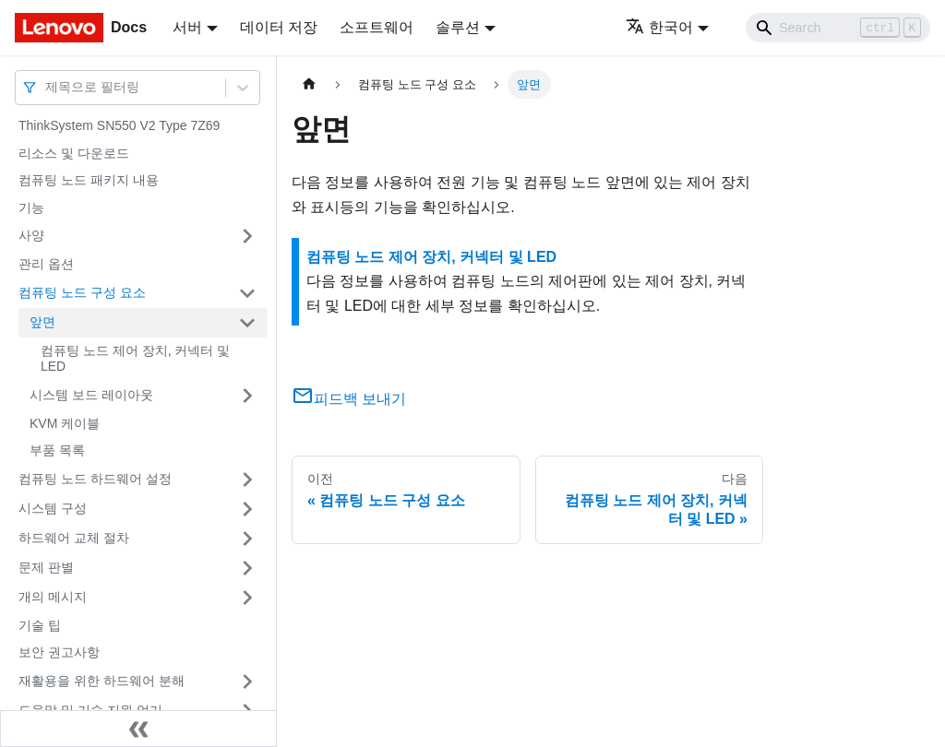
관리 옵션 (46, 263)
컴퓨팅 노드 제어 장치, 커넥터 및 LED (135, 358)
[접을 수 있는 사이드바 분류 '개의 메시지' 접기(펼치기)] (247, 597)
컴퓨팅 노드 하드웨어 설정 (95, 478)
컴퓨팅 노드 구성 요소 (82, 292)
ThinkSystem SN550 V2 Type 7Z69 (119, 125)
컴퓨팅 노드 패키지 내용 (88, 179)
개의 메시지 (52, 596)
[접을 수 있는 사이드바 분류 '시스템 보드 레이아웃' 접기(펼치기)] (247, 395)
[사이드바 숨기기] (138, 728)
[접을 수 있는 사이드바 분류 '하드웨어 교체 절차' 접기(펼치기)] (247, 538)
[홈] (309, 84)
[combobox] (47, 87)
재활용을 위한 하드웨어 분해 (101, 680)
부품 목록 (57, 450)
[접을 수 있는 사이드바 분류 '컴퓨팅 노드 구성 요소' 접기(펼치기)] (247, 293)
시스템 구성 (52, 508)
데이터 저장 (278, 27)
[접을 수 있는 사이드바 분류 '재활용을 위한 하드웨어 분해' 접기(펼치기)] (247, 681)
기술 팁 (39, 625)
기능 (31, 207)
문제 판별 (46, 567)
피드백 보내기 (349, 399)
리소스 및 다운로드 (73, 153)
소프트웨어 (376, 27)
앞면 (42, 321)
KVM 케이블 (65, 423)
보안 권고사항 (59, 652)
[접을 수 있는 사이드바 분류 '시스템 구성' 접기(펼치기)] (247, 509)
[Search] (838, 27)
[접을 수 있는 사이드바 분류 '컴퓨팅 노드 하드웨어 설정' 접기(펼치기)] (247, 479)
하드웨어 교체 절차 (73, 537)
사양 (31, 235)
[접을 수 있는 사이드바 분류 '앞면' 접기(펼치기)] (247, 323)
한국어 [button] (659, 27)
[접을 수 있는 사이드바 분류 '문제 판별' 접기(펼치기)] (247, 568)
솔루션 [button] (458, 27)
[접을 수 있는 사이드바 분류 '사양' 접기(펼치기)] (247, 236)
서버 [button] (187, 27)
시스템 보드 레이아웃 (91, 394)
